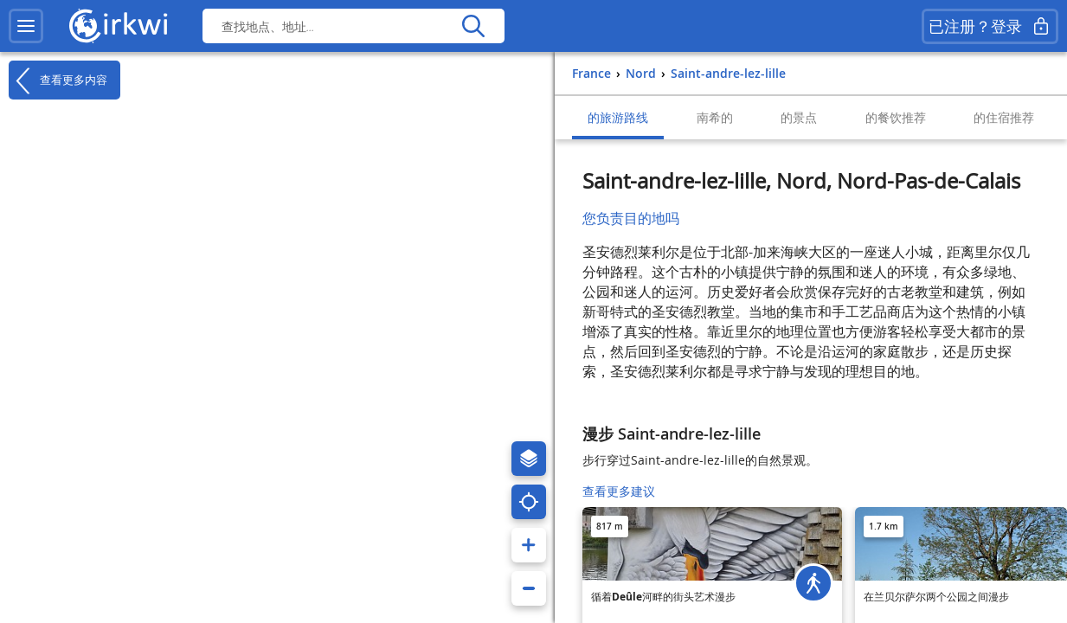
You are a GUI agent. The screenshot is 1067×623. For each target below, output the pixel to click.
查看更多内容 (58, 80)
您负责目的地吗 (630, 218)
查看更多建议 (618, 491)
